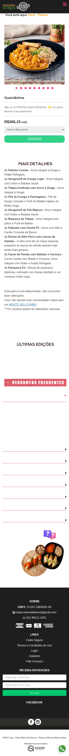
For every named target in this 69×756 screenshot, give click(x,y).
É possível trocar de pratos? (21, 484)
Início (31, 15)
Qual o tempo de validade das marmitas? (29, 496)
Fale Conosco (34, 661)
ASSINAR (35, 139)
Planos (43, 15)
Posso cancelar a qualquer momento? (27, 508)
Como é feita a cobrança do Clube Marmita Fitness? (30, 398)
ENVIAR (34, 693)
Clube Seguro (34, 640)
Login (34, 650)
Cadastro (34, 656)
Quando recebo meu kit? (18, 449)
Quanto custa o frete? (17, 461)
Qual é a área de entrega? (19, 473)
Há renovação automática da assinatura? (30, 520)
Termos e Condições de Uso (34, 645)
